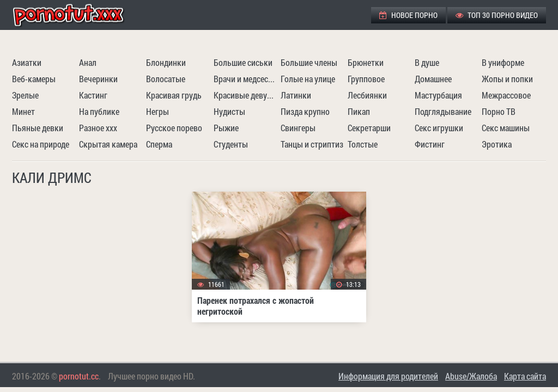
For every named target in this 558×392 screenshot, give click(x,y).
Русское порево (174, 127)
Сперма (159, 144)
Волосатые (165, 78)
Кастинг (93, 95)
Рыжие (226, 127)
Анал (87, 62)
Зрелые (25, 95)
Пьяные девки (37, 127)
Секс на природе (40, 144)
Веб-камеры (34, 78)
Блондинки (166, 62)
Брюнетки (366, 62)
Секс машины (506, 127)
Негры (157, 111)
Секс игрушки (439, 127)
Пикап (359, 111)
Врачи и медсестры (246, 78)
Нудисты (229, 111)
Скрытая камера (108, 144)
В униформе (503, 62)
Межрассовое (506, 95)
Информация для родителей (388, 376)
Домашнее (433, 78)
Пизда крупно (305, 111)
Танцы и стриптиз (312, 144)
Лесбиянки (367, 95)
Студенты (231, 144)
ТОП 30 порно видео (497, 15)
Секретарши (369, 127)
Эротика (497, 144)
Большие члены (309, 62)
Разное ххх (98, 127)
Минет (23, 111)
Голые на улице (308, 78)
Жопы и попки (507, 78)
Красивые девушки (246, 95)
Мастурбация (438, 95)
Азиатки (26, 62)
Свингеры (298, 127)
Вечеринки (98, 78)
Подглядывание (443, 111)
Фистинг (430, 144)
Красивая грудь (174, 95)
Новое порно (408, 15)
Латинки (296, 95)
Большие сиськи (243, 62)
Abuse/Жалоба (471, 376)
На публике (99, 111)
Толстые (363, 144)
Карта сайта (525, 376)
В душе (427, 62)
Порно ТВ (498, 111)
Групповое (366, 78)
